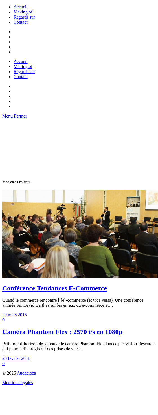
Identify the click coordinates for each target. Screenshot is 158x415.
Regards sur (24, 17)
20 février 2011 (16, 358)
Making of (23, 12)
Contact (21, 22)
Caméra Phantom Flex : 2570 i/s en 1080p (62, 331)
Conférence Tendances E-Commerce (54, 288)
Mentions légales (17, 382)
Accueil (21, 6)
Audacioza (26, 373)
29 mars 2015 (14, 314)
